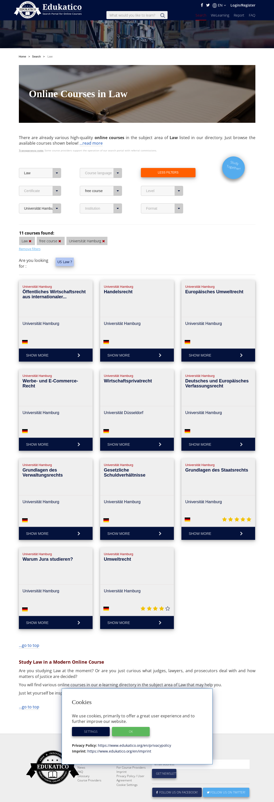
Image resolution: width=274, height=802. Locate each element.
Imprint (121, 784)
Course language (103, 173)
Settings (91, 731)
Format (164, 208)
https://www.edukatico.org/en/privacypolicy (134, 745)
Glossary (83, 788)
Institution (103, 208)
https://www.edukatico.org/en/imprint (118, 751)
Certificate (42, 191)
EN (219, 5)
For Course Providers (131, 779)
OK (131, 731)
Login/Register (242, 5)
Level (164, 191)
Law (42, 173)
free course (103, 191)
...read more (91, 143)
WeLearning (220, 15)
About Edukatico (127, 767)
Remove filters (30, 249)
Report (239, 15)
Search (200, 15)
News (81, 779)
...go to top (29, 645)
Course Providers (89, 792)
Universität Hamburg (42, 208)
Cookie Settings (127, 797)
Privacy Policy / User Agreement (130, 790)
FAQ (252, 15)
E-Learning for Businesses (126, 773)
